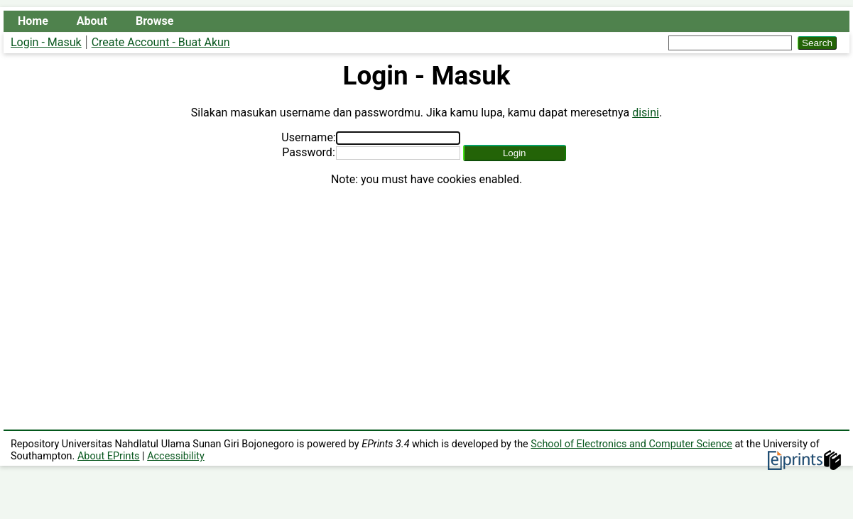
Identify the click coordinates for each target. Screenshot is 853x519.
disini (645, 112)
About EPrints (108, 456)
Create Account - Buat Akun (161, 42)
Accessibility (176, 456)
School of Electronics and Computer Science (631, 444)
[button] (514, 153)
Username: (308, 137)
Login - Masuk (46, 42)
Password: (308, 152)
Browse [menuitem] (154, 21)
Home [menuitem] (33, 21)
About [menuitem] (92, 21)
